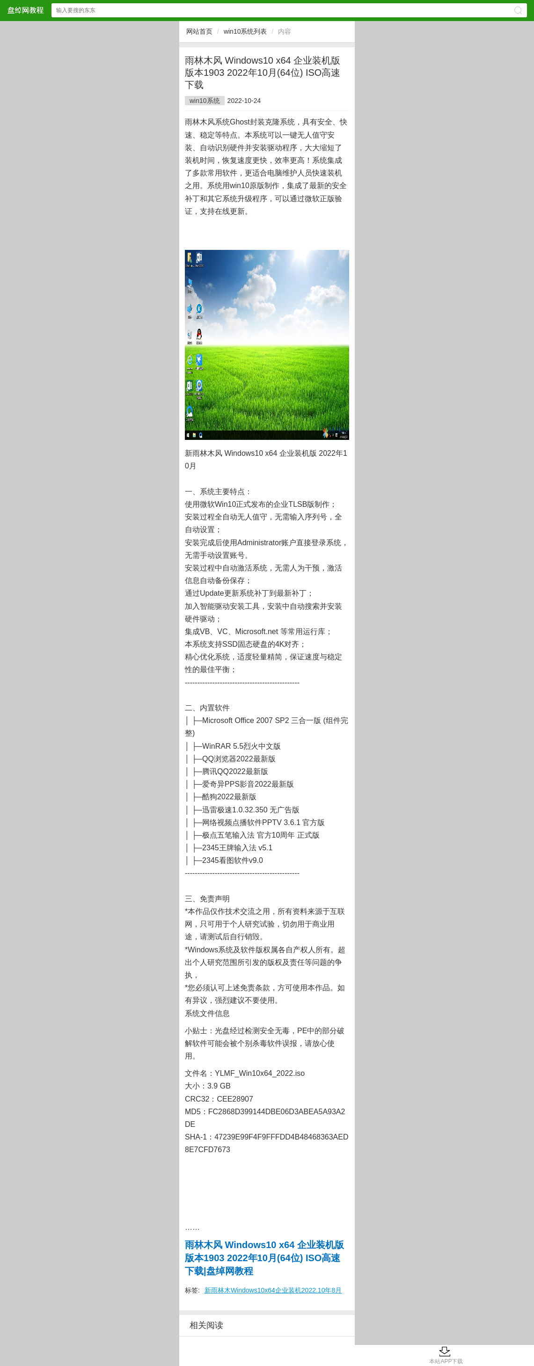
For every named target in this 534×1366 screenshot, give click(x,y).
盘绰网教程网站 (25, 10)
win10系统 (205, 100)
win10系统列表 (245, 31)
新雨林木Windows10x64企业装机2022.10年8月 (273, 1290)
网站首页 (199, 31)
